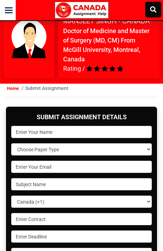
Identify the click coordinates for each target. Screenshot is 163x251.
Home (13, 88)
